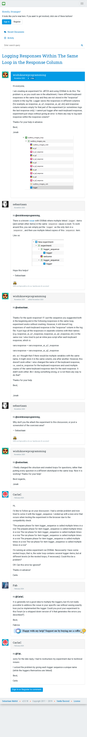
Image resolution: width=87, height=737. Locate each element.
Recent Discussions (14, 32)
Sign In (6, 21)
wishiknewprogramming (29, 75)
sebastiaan (20, 204)
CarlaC (17, 494)
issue (32, 220)
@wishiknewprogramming (27, 215)
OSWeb (32, 78)
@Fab (18, 654)
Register (17, 21)
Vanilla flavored (63, 701)
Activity (9, 38)
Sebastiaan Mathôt (10, 701)
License (77, 701)
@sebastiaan (21, 307)
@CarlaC (19, 596)
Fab (15, 585)
